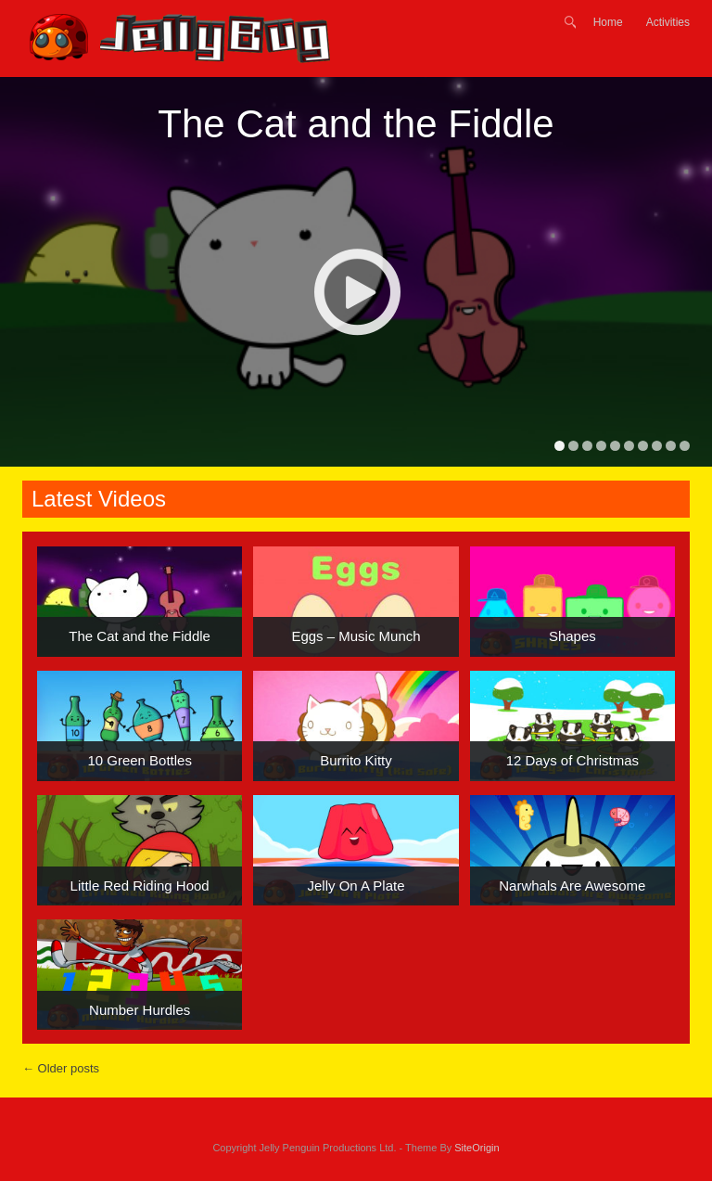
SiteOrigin (476, 1147)
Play (356, 292)
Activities (668, 22)
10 (685, 446)
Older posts (60, 1068)
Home (608, 22)
